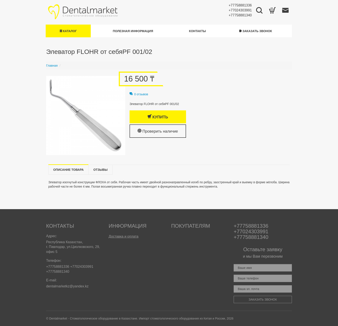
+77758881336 (240, 5)
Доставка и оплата (123, 236)
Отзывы (100, 169)
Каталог (68, 31)
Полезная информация (133, 31)
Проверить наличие (158, 131)
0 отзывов (139, 94)
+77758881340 (240, 15)
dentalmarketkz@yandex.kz (67, 286)
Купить (157, 116)
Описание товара (68, 169)
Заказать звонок (255, 31)
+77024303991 (240, 10)
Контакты (197, 31)
